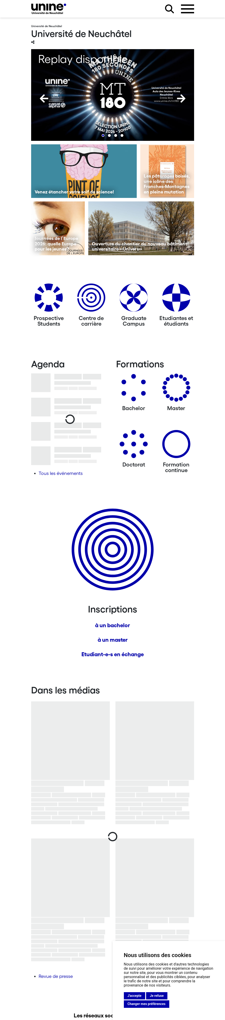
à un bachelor (112, 625)
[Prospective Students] (48, 299)
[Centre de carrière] (91, 299)
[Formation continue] (176, 446)
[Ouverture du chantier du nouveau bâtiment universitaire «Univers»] (141, 228)
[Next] (181, 98)
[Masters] (176, 389)
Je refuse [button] (157, 996)
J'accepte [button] (135, 996)
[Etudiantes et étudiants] (176, 299)
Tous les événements (61, 473)
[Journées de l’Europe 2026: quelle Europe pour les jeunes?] (58, 228)
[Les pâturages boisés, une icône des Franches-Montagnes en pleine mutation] (167, 171)
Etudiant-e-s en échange (112, 654)
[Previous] (44, 98)
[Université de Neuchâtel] (48, 9)
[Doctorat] (133, 446)
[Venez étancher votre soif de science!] (84, 171)
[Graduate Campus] (133, 299)
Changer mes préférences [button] (147, 1004)
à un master (113, 640)
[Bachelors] (133, 389)
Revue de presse (56, 976)
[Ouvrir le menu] (187, 8)
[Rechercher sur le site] (169, 8)
